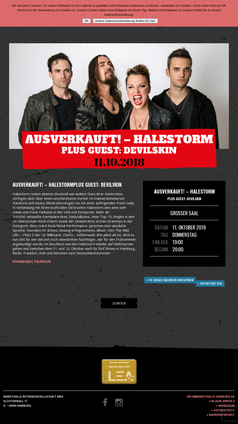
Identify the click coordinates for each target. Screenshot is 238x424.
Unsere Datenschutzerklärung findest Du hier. (125, 21)
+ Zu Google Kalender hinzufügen (170, 280)
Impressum (226, 406)
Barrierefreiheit (222, 415)
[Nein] (232, 13)
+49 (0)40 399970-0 (222, 401)
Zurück (119, 303)
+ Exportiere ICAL (210, 283)
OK (86, 21)
